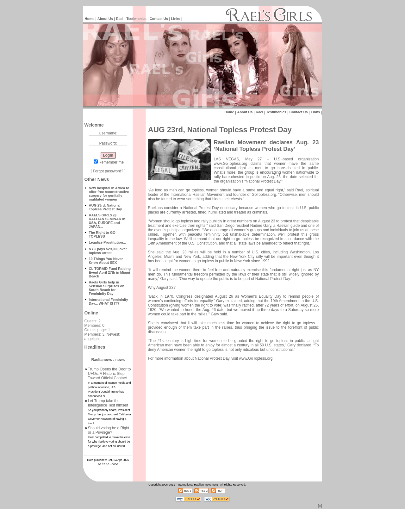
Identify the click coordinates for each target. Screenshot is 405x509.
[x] (320, 506)
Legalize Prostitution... (107, 242)
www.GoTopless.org (230, 163)
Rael (119, 19)
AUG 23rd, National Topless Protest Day (105, 207)
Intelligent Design (133, 507)
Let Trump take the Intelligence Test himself (108, 403)
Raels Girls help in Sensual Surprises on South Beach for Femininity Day (106, 287)
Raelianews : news (108, 359)
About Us (105, 19)
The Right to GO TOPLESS (102, 234)
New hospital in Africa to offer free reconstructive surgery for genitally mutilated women (109, 193)
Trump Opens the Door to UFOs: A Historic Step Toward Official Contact (109, 373)
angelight (92, 339)
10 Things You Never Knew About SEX (106, 260)
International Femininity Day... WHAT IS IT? (108, 301)
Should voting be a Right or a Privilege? (108, 430)
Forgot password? (108, 171)
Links (175, 19)
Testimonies (136, 19)
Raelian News (155, 507)
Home (90, 19)
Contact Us (159, 19)
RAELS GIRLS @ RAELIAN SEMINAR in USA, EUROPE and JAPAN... (107, 220)
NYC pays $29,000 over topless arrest (108, 251)
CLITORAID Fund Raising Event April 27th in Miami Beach (110, 272)
